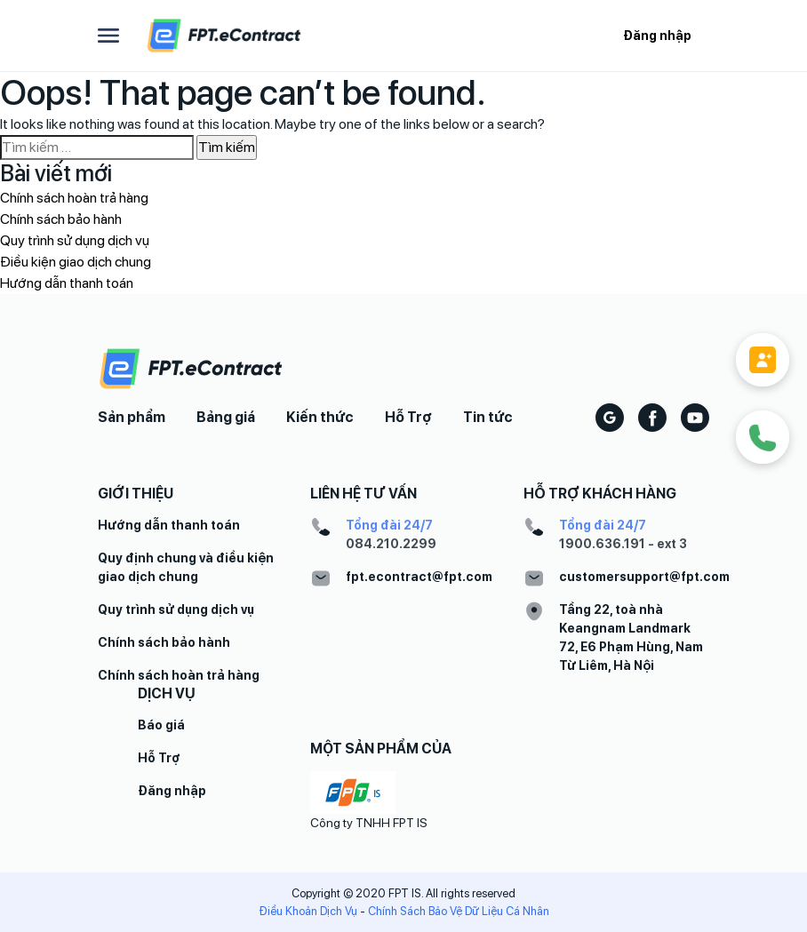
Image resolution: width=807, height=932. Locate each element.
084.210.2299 (391, 544)
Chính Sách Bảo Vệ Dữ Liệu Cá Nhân (458, 911)
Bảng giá (225, 417)
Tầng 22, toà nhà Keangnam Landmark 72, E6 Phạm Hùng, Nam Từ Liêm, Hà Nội (631, 637)
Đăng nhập (657, 35)
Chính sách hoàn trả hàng (74, 197)
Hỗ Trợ (408, 417)
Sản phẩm (131, 417)
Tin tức (488, 417)
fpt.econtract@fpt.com (419, 577)
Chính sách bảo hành (61, 219)
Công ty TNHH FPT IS (368, 823)
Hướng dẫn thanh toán (66, 283)
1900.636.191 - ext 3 (623, 544)
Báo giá (161, 725)
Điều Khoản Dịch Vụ (308, 911)
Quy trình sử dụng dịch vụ (74, 240)
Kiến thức (320, 417)
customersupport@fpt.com (644, 577)
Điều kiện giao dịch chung (75, 261)
